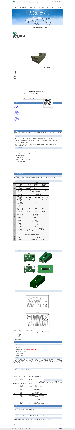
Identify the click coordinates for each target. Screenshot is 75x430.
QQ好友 (59, 1)
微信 (55, 1)
